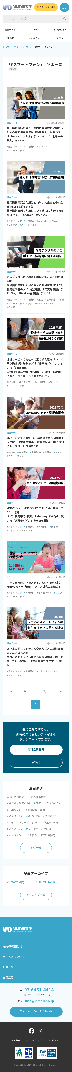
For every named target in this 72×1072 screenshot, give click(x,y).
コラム (36, 29)
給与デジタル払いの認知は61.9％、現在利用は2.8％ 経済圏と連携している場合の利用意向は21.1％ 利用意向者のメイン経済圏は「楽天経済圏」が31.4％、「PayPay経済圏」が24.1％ (35, 285)
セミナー (11, 38)
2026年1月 (47, 882)
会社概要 (16, 1040)
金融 (61, 299)
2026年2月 (16, 882)
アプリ (15, 816)
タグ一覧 (24, 47)
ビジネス (42, 146)
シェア (58, 452)
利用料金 (52, 382)
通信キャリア (14, 146)
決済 (29, 303)
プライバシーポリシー (50, 1040)
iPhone (54, 221)
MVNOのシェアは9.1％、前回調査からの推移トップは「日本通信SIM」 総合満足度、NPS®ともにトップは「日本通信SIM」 (36, 442)
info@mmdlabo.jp (39, 1001)
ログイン (35, 762)
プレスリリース (36, 38)
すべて (60, 38)
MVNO (11, 382)
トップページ (9, 47)
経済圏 (11, 307)
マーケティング (39, 829)
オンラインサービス (22, 835)
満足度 (47, 452)
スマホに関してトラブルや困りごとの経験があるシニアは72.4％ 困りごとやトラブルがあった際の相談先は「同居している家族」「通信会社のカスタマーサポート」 (36, 657)
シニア (58, 593)
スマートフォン (15, 150)
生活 (40, 299)
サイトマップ (30, 1040)
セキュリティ (44, 593)
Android (42, 221)
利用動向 (29, 146)
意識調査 (50, 299)
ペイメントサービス (45, 303)
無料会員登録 (36, 749)
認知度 (48, 835)
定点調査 (22, 452)
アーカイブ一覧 (36, 894)
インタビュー (60, 29)
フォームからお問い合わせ (36, 1011)
